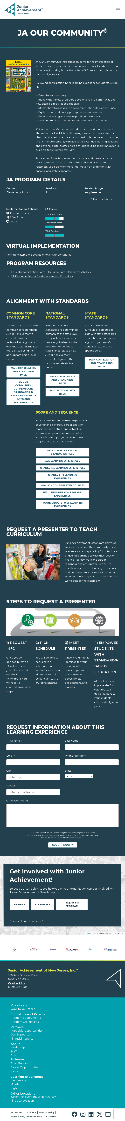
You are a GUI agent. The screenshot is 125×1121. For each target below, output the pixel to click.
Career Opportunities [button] (24, 1067)
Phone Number (75, 755)
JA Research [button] (19, 1059)
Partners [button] (17, 1027)
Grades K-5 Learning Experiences (62, 467)
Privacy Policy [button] (47, 1112)
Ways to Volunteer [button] (23, 1009)
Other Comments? (18, 800)
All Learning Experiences (62, 460)
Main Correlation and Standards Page (23, 371)
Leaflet (88, 933)
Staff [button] (14, 1051)
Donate (19, 904)
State (68, 770)
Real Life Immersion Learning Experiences (63, 494)
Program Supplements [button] (26, 1017)
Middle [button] (15, 1084)
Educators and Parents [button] (28, 1014)
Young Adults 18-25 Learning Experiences (62, 504)
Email (10, 755)
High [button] (14, 1088)
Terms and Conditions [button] (23, 1112)
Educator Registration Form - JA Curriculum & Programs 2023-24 (51, 272)
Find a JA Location (22, 1100)
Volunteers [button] (19, 1005)
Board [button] (15, 1055)
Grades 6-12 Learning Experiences (62, 476)
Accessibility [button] (18, 1116)
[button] (75, 1114)
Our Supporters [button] (21, 1034)
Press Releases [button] (20, 1063)
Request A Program (72, 904)
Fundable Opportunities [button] (26, 1030)
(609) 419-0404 (18, 986)
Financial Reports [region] (22, 1038)
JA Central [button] (50, 1116)
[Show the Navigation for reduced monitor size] (117, 9)
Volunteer (42, 904)
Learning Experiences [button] (27, 1076)
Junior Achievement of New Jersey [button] (33, 1096)
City (8, 770)
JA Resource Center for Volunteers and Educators (42, 276)
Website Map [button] (34, 1116)
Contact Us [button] (16, 983)
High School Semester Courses (63, 485)
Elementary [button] (18, 1080)
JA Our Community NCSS (62, 392)
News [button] (14, 1071)
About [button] (15, 1044)
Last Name (72, 740)
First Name (14, 740)
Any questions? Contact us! (26, 921)
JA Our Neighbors (100, 199)
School (10, 785)
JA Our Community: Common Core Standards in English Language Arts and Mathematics (23, 392)
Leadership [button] (18, 1047)
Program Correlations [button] (25, 1021)
